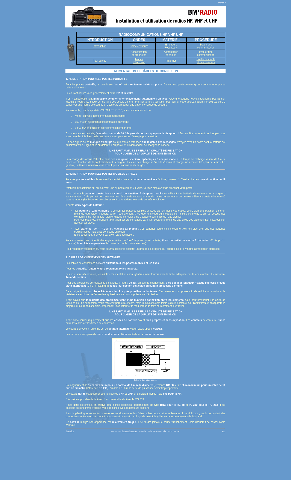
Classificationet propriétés (139, 53)
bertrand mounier (129, 431)
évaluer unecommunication (206, 53)
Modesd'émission (139, 61)
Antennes (171, 60)
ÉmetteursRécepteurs (170, 46)
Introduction (99, 46)
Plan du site (99, 60)
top (223, 431)
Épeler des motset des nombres (206, 61)
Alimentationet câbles (171, 53)
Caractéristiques (139, 46)
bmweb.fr (222, 3)
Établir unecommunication (206, 46)
